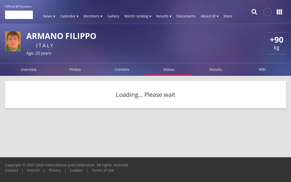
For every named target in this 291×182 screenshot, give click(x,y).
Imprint (33, 170)
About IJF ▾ (209, 16)
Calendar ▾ (69, 16)
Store (227, 16)
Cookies (76, 170)
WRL (262, 69)
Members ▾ (92, 16)
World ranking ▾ (137, 16)
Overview (28, 69)
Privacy (55, 170)
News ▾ (49, 16)
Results (216, 69)
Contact (11, 170)
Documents (186, 16)
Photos (75, 69)
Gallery (113, 16)
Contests (122, 69)
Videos (168, 69)
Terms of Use (103, 170)
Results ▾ (163, 16)
